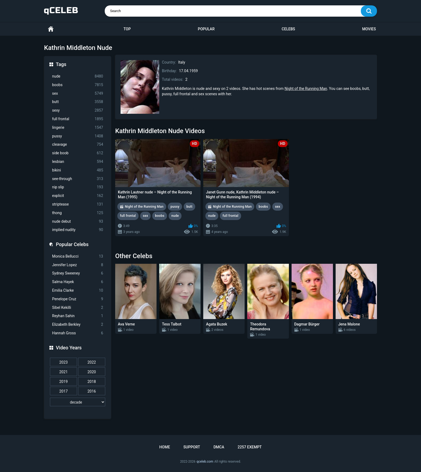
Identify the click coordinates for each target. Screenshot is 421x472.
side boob (77, 153)
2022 (92, 362)
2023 (63, 362)
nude (77, 76)
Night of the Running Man (306, 88)
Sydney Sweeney (77, 273)
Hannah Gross (77, 333)
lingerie (77, 127)
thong (77, 213)
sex (77, 93)
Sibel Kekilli (77, 307)
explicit (77, 195)
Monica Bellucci (77, 256)
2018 (92, 381)
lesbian (77, 161)
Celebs (288, 29)
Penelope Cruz (77, 299)
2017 (63, 391)
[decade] (77, 402)
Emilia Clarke (77, 290)
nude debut (77, 221)
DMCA (218, 447)
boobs (77, 85)
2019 (63, 381)
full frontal (77, 119)
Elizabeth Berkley (77, 324)
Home (50, 29)
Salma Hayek (77, 282)
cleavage (77, 144)
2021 (63, 372)
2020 (92, 372)
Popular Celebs (72, 244)
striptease (77, 204)
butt (77, 102)
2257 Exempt (250, 447)
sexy (77, 110)
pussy (77, 136)
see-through (77, 179)
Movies (369, 29)
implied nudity (77, 230)
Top (127, 29)
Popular (206, 29)
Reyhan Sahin (77, 316)
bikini (77, 170)
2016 (92, 391)
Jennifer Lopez (77, 265)
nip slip (77, 187)
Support (191, 447)
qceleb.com (205, 461)
